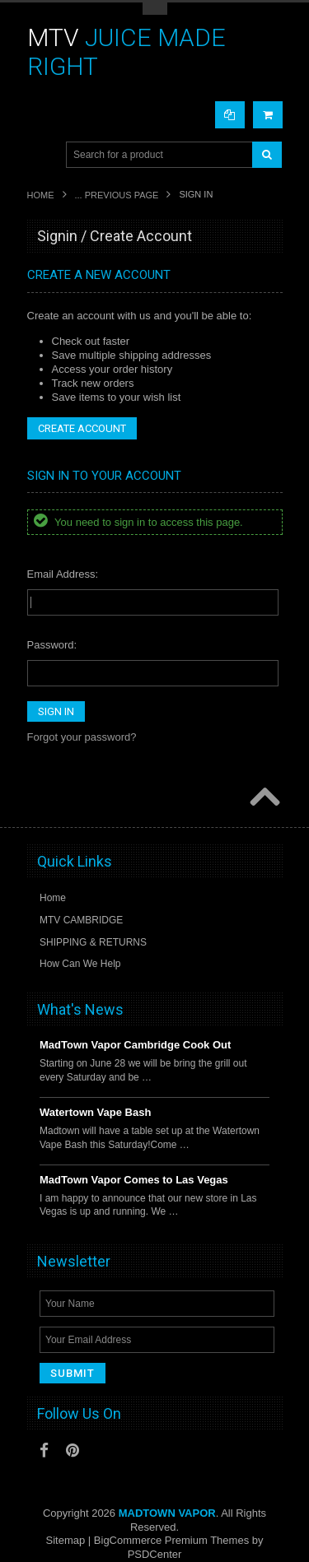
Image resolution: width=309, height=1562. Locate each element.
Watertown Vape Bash (95, 1112)
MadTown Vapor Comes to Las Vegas (134, 1180)
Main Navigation (41, 155)
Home (40, 195)
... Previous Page (117, 195)
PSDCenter (155, 1554)
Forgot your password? (82, 737)
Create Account (82, 428)
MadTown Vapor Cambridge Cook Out (135, 1045)
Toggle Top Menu (155, 8)
